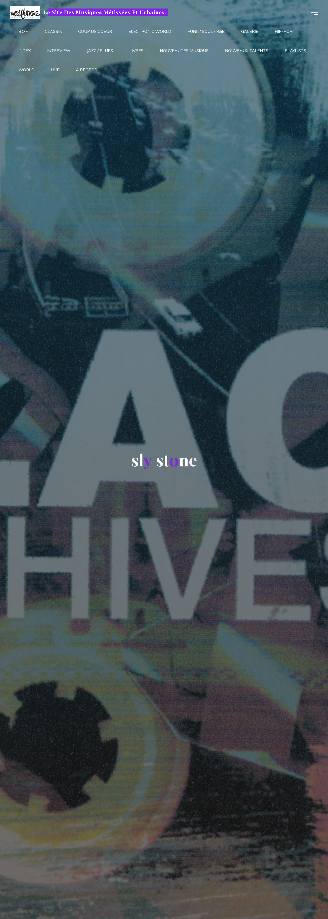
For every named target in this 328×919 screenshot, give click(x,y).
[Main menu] (313, 12)
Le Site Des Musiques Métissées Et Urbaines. (105, 12)
